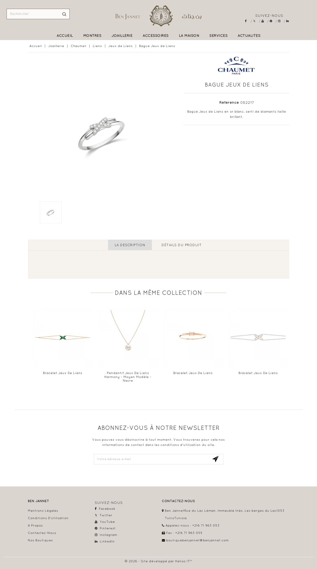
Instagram (280, 21)
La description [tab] (129, 245)
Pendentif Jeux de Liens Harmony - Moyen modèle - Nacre (127, 376)
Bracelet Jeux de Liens (62, 372)
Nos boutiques (40, 540)
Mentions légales (43, 510)
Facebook (247, 21)
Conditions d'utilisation (48, 518)
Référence (229, 102)
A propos (35, 525)
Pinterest (272, 21)
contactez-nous (178, 501)
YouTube (264, 21)
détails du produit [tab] (181, 245)
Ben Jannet (38, 501)
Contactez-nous (42, 532)
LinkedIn (289, 21)
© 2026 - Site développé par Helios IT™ (158, 561)
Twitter (256, 21)
